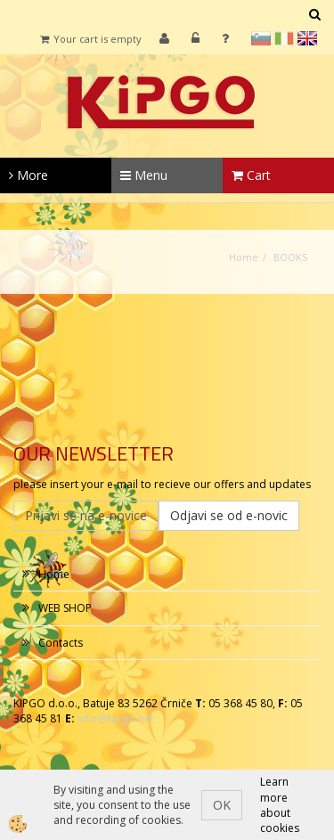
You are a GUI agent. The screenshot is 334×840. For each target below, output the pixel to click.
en (307, 38)
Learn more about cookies (279, 804)
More (28, 175)
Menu (143, 175)
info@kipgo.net (115, 718)
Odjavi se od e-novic (229, 515)
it (284, 38)
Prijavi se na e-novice (86, 515)
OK (222, 804)
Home (243, 257)
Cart (251, 175)
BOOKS (290, 257)
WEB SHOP (65, 608)
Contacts (60, 642)
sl (261, 38)
